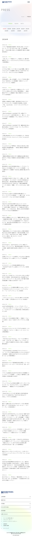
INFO (22, 24)
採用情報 (3, 510)
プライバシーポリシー (8, 519)
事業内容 (3, 500)
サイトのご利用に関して (8, 518)
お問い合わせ (4, 514)
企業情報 (3, 496)
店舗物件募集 (6, 525)
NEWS (16, 24)
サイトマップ (6, 528)
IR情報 (3, 503)
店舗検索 (5, 524)
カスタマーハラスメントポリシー (10, 521)
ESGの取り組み (5, 507)
